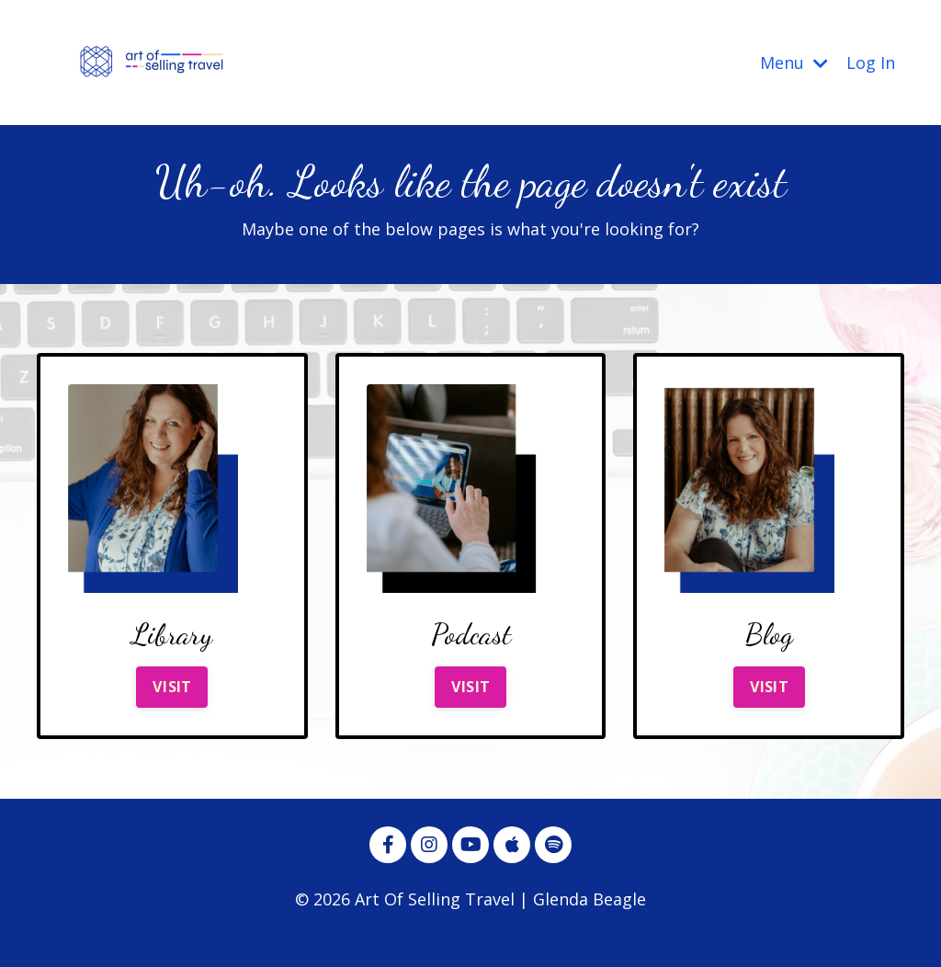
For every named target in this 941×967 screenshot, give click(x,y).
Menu (794, 62)
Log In (870, 62)
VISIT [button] (172, 687)
